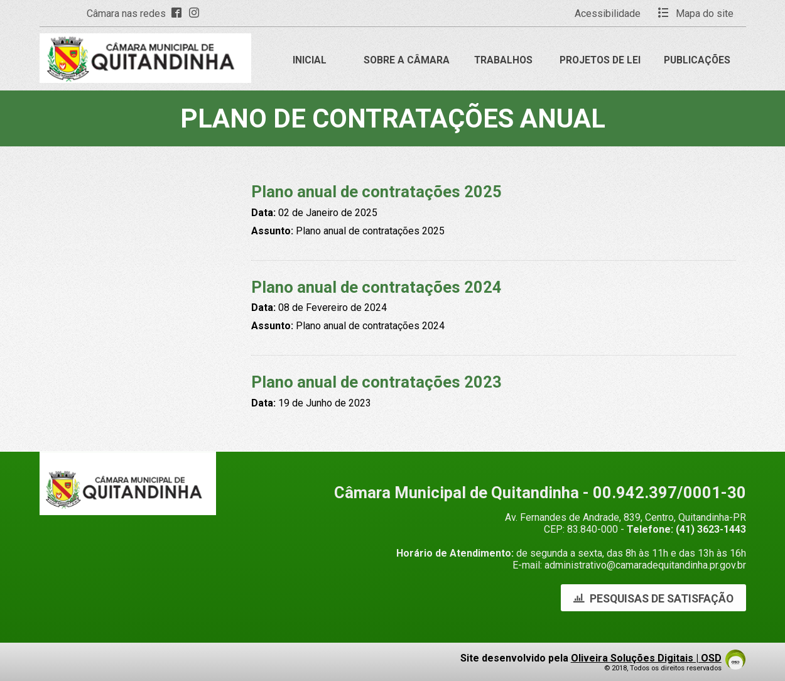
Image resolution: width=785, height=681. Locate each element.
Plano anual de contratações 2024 (376, 287)
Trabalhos (503, 60)
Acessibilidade (608, 13)
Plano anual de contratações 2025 (376, 191)
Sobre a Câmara (407, 60)
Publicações (697, 60)
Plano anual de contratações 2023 (376, 382)
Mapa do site (696, 13)
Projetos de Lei (600, 60)
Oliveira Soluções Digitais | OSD (646, 658)
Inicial (310, 60)
